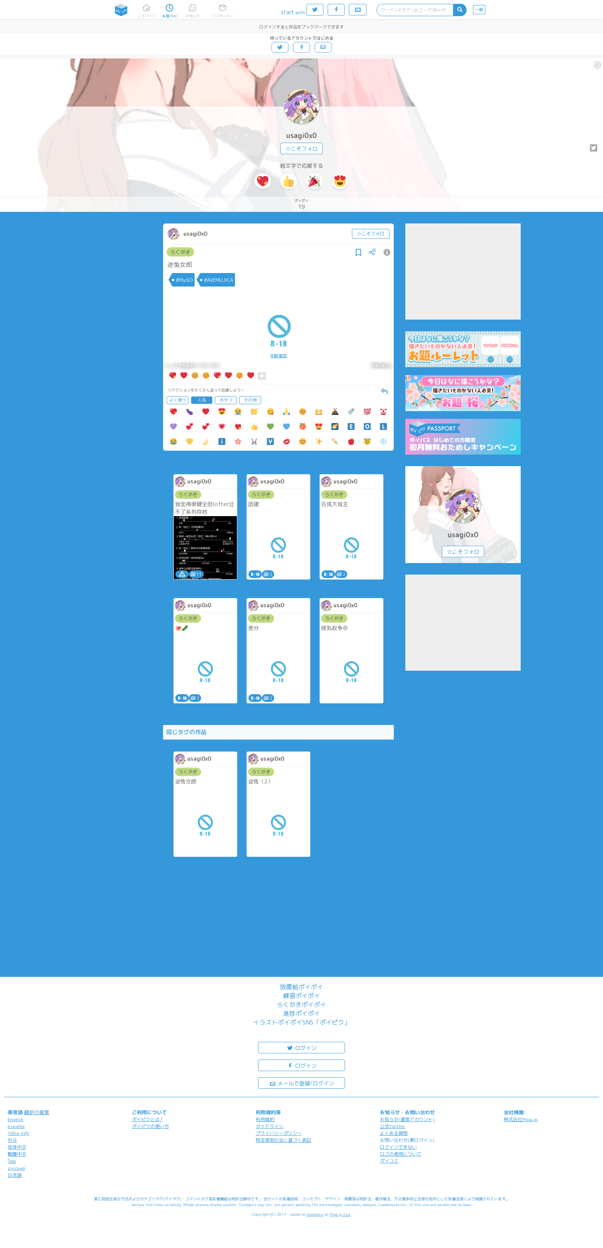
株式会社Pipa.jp (521, 1119)
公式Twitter (393, 1126)
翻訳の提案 (36, 1112)
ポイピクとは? (147, 1119)
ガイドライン (269, 1126)
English (15, 1119)
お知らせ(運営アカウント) (407, 1119)
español (16, 1126)
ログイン (301, 1047)
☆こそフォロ (301, 148)
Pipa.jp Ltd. (340, 1214)
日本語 (15, 1175)
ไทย (12, 1161)
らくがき (180, 251)
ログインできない (398, 1147)
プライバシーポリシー (279, 1133)
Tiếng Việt (18, 1133)
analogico (315, 1214)
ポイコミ (389, 1161)
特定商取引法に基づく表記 (283, 1140)
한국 (12, 1140)
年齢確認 (278, 356)
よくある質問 (394, 1133)
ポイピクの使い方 (150, 1126)
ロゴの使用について (400, 1154)
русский (16, 1168)
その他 (250, 400)
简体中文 (17, 1147)
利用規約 (265, 1119)
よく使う (177, 400)
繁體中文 (17, 1154)
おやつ (226, 400)
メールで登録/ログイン (301, 1083)
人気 (202, 400)
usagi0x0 (301, 135)
